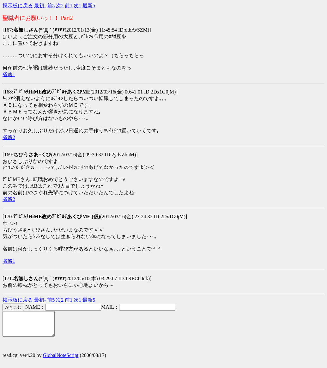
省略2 (9, 137)
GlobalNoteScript (61, 360)
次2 (60, 5)
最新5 (88, 5)
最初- (40, 5)
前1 (68, 5)
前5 (51, 5)
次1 (77, 5)
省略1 (9, 74)
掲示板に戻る (18, 5)
